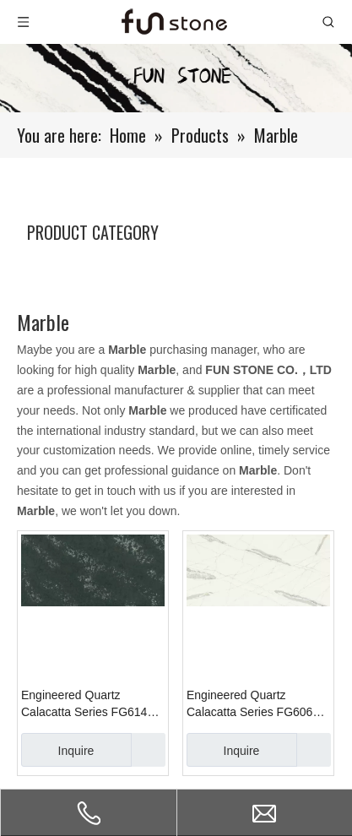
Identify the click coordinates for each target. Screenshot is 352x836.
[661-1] (176, 78)
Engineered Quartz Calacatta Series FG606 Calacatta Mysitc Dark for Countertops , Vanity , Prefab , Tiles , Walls (252, 704)
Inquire (57, 750)
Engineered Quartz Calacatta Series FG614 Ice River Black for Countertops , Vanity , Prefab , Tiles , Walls (84, 704)
